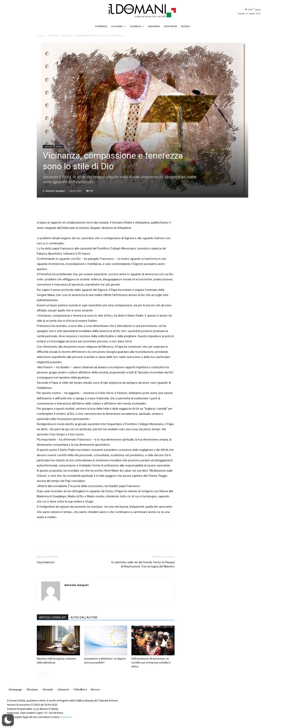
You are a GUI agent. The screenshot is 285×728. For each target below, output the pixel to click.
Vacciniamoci (45, 562)
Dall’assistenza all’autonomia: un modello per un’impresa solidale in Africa (151, 662)
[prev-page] (39, 674)
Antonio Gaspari (55, 190)
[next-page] (45, 674)
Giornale (53, 35)
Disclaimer (66, 717)
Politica (59, 146)
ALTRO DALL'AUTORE (84, 617)
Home (40, 35)
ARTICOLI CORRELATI (52, 617)
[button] (8, 720)
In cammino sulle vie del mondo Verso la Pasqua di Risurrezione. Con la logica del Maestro (143, 564)
